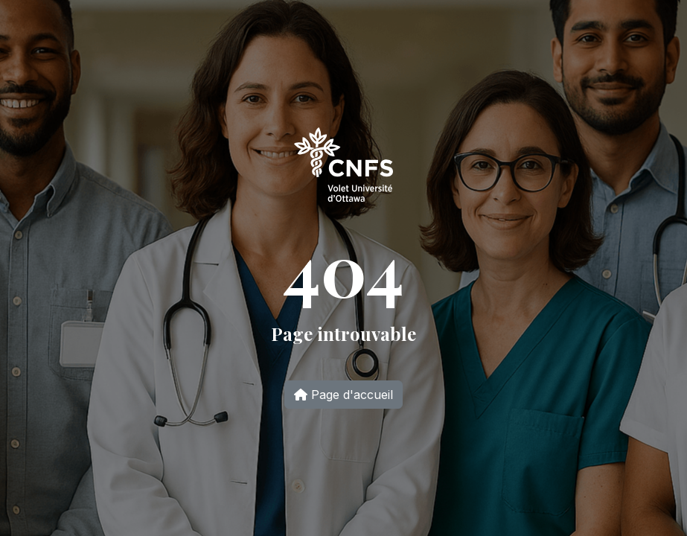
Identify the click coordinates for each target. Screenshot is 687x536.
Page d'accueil (343, 394)
